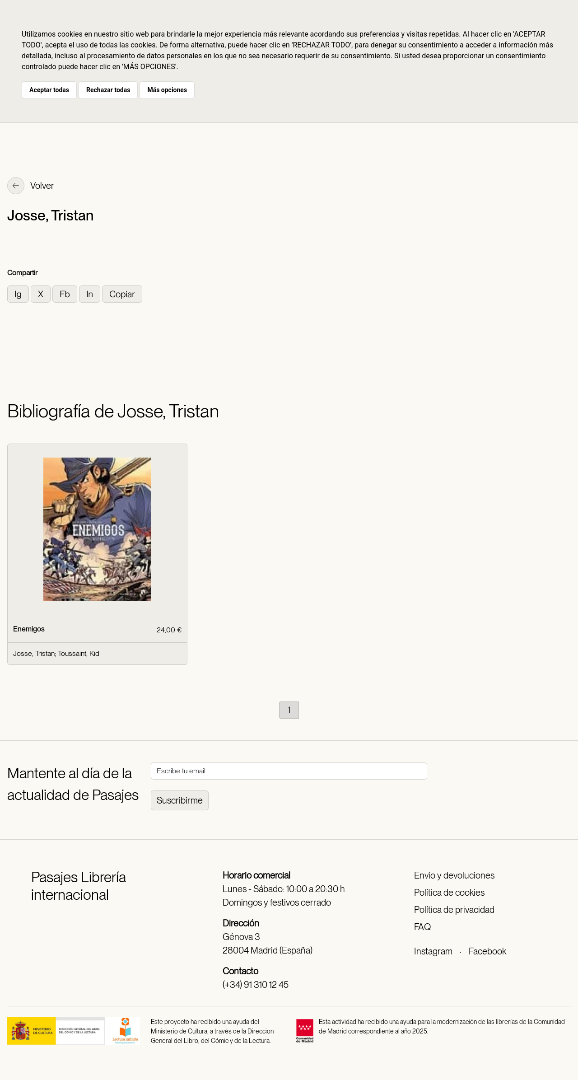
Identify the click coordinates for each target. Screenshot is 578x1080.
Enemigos (29, 629)
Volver (30, 186)
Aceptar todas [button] (49, 90)
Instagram (433, 951)
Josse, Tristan (34, 653)
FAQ (422, 926)
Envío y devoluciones (454, 875)
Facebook (487, 951)
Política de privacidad (454, 909)
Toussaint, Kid (78, 653)
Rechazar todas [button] (108, 90)
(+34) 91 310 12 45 (256, 984)
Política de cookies (449, 892)
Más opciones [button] (167, 90)
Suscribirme (180, 800)
